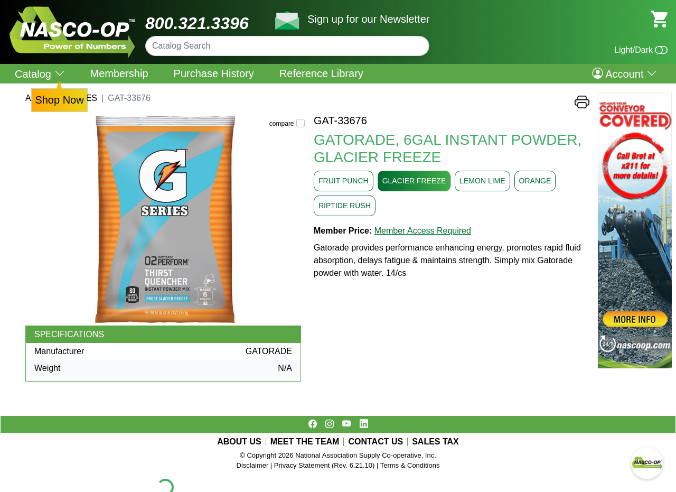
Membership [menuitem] (119, 73)
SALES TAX (435, 442)
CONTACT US (375, 442)
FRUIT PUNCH (343, 181)
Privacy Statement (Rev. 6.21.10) (324, 465)
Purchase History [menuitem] (214, 73)
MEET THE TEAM (305, 442)
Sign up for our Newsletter (368, 19)
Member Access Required (422, 230)
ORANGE (535, 181)
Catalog (40, 73)
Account (624, 73)
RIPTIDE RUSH (344, 205)
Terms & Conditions (410, 465)
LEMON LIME (482, 181)
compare (281, 123)
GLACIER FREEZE (414, 181)
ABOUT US (239, 442)
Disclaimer (253, 465)
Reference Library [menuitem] (321, 73)
